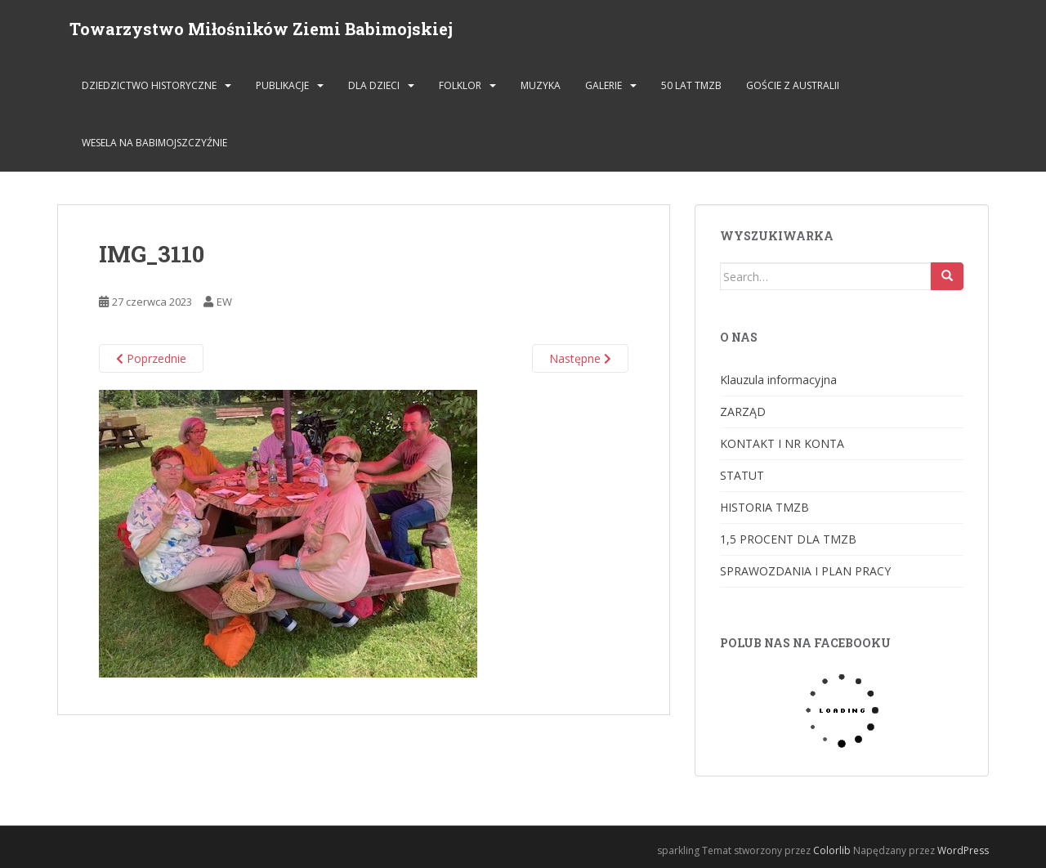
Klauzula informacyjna (778, 379)
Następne (580, 358)
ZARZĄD (743, 411)
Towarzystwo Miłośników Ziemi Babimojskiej (261, 28)
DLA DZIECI (374, 85)
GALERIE (603, 85)
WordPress (963, 850)
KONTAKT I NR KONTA (782, 443)
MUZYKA (541, 85)
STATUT (742, 475)
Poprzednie (151, 358)
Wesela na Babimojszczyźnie (154, 143)
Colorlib (832, 850)
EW (224, 301)
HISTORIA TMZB (764, 507)
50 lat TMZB (691, 85)
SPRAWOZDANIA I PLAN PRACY (805, 571)
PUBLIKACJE (282, 85)
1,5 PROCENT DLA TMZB (788, 539)
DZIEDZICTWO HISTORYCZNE (149, 85)
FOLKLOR (460, 85)
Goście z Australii (792, 85)
